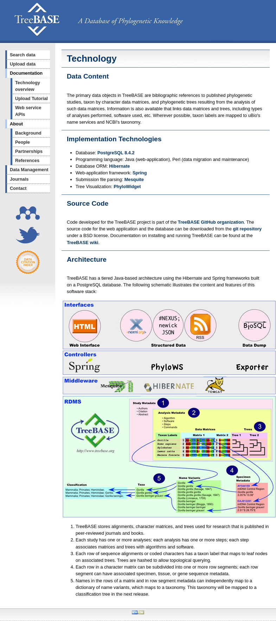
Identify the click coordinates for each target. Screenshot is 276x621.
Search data (23, 54)
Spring (140, 172)
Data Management (29, 169)
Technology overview (27, 86)
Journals (19, 179)
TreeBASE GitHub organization (211, 222)
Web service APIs (28, 111)
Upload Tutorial (31, 98)
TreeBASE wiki (82, 242)
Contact (18, 188)
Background (28, 133)
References (27, 160)
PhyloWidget (127, 186)
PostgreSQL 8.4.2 (116, 152)
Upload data (23, 64)
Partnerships (29, 151)
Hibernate (119, 166)
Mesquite (134, 179)
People (22, 142)
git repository (247, 228)
